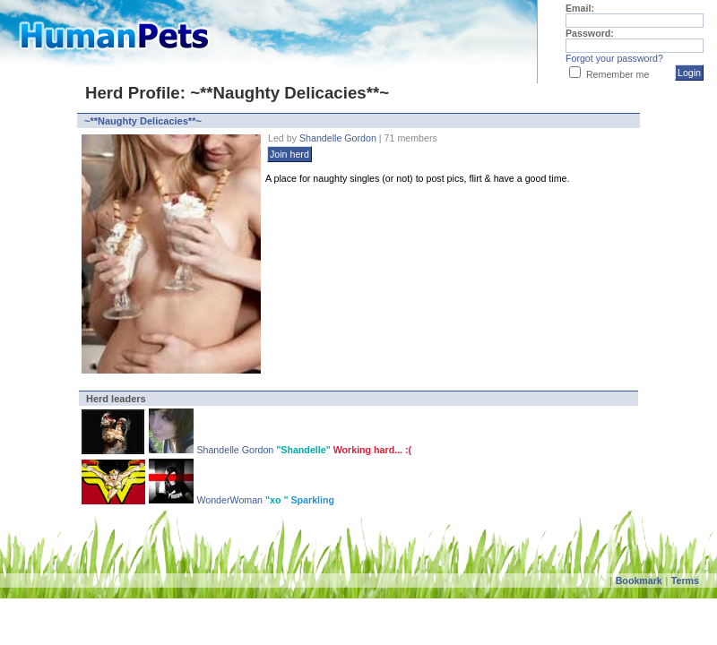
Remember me (617, 74)
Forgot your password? (614, 58)
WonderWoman (230, 499)
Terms (685, 580)
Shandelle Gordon (337, 138)
